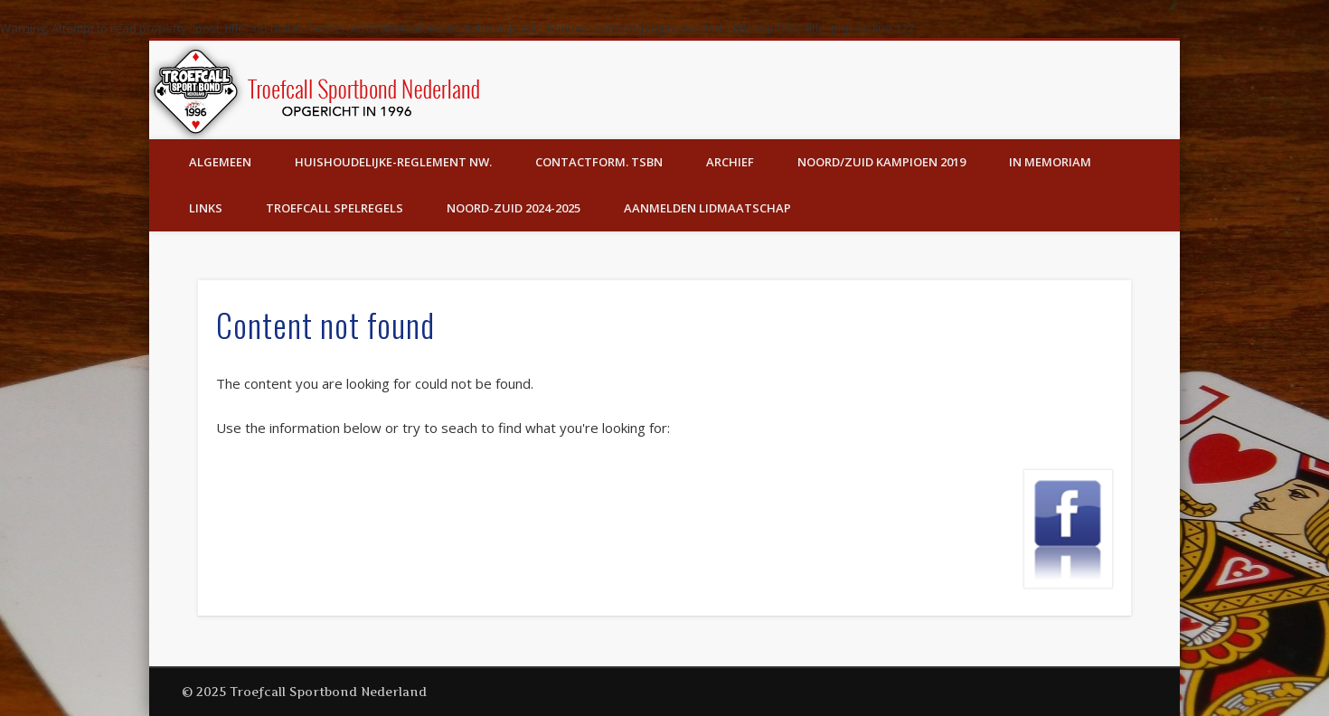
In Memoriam (1050, 162)
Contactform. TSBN (599, 162)
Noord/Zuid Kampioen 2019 (881, 162)
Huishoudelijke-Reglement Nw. (393, 162)
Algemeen (220, 162)
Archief (730, 162)
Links (205, 208)
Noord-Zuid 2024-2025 (513, 208)
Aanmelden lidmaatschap (707, 208)
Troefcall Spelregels (334, 208)
